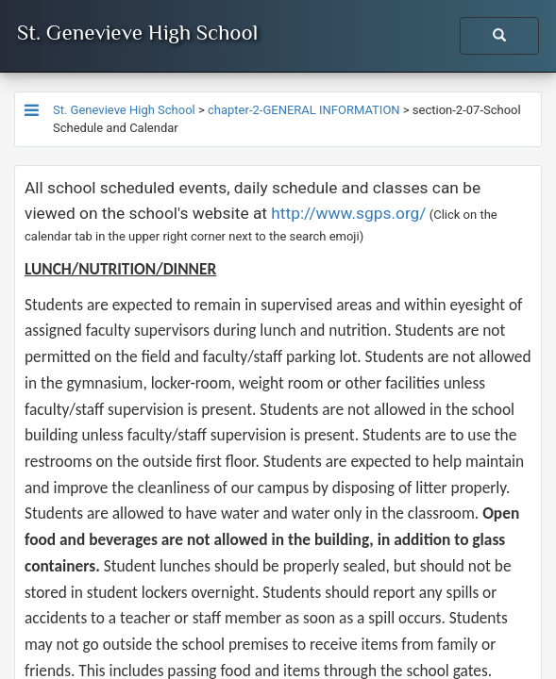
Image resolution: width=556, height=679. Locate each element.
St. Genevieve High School (137, 32)
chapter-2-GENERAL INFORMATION (304, 110)
